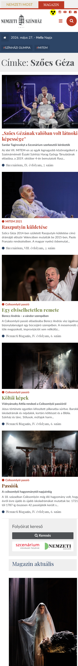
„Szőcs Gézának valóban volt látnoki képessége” (40, 136)
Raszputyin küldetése (24, 227)
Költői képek (15, 398)
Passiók (10, 486)
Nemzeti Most (19, 4)
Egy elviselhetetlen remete (30, 310)
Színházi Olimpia (17, 47)
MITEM (43, 47)
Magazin (51, 4)
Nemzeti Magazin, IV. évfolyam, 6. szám (33, 336)
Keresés (43, 535)
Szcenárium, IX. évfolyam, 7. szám (29, 165)
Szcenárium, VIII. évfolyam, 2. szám (30, 248)
